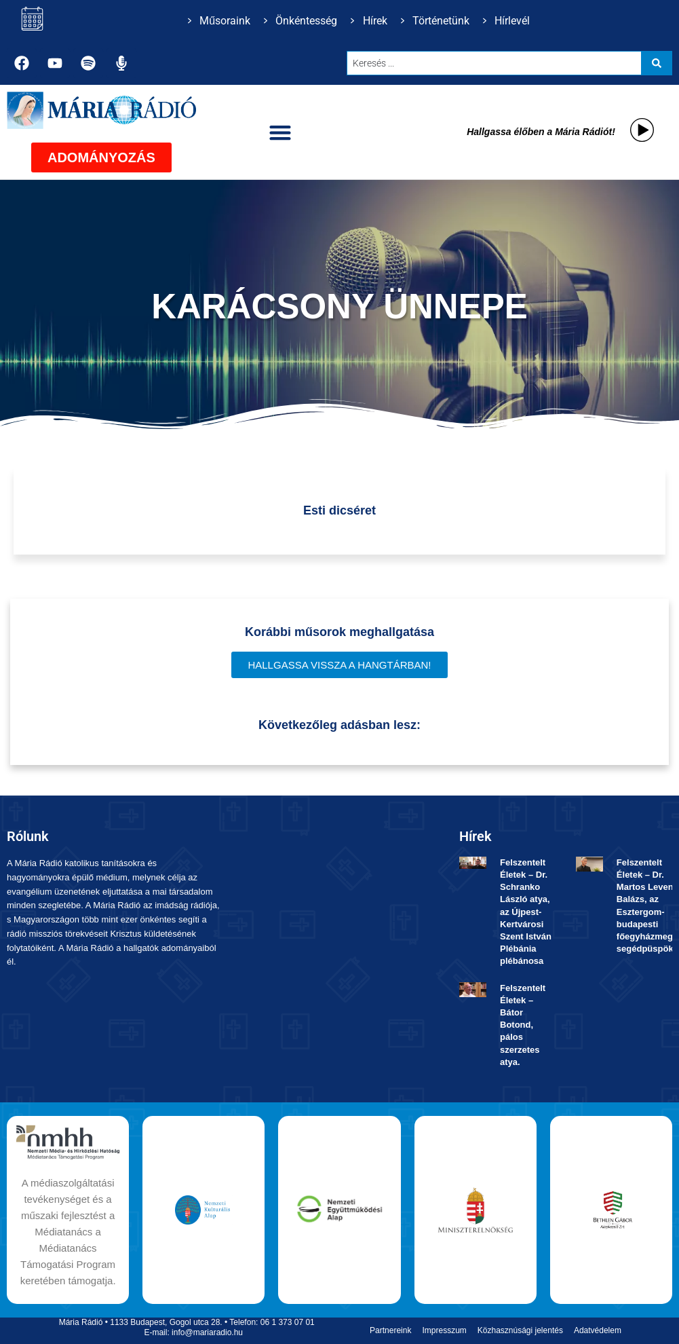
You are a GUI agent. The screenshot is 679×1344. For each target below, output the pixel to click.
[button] (280, 132)
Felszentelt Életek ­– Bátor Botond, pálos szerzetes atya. (522, 1025)
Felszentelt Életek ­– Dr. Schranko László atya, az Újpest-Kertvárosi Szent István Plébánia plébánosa (525, 912)
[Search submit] (656, 63)
